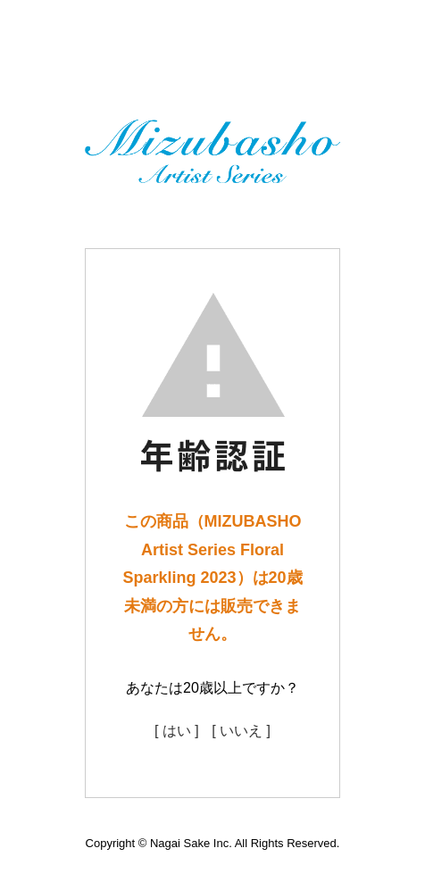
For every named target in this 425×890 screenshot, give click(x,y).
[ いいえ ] (241, 730)
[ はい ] (176, 730)
